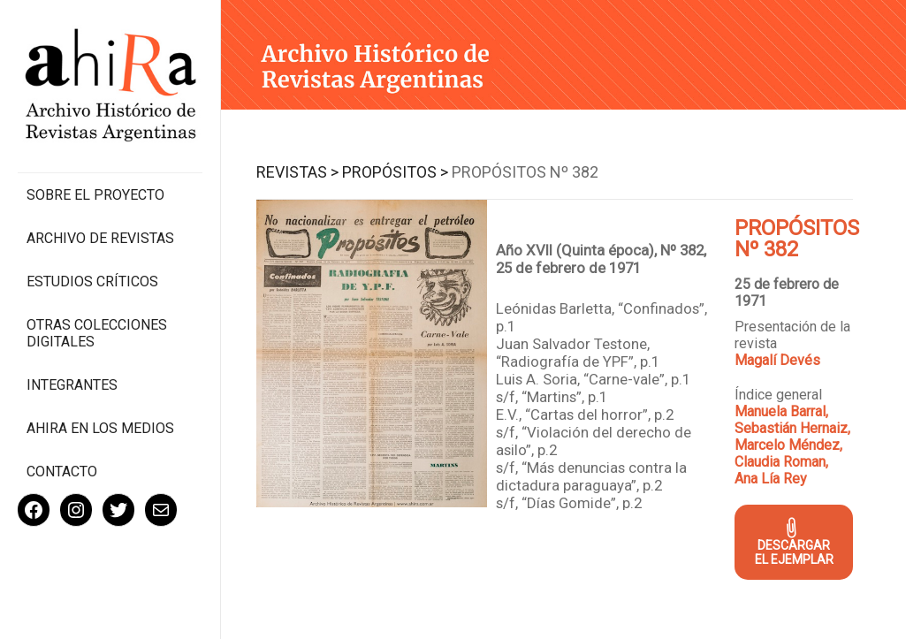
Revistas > (297, 172)
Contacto (62, 471)
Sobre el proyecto (95, 194)
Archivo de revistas (100, 238)
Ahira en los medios (100, 428)
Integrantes (72, 385)
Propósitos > (395, 172)
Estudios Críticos (92, 281)
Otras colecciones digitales (97, 333)
